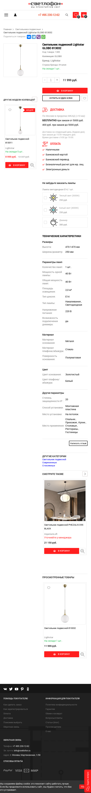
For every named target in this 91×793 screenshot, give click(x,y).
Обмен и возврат (54, 713)
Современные (49, 462)
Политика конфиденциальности (61, 705)
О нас (48, 731)
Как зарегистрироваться (15, 709)
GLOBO (58, 56)
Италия (62, 64)
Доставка (8, 718)
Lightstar (9, 148)
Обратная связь (11, 727)
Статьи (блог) (52, 722)
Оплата (7, 713)
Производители (53, 727)
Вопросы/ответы (54, 718)
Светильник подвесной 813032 (60, 628)
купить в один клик (61, 98)
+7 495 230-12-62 (47, 15)
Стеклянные (48, 465)
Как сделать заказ (12, 705)
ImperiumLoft (50, 534)
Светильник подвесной (54, 459)
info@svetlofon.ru (22, 750)
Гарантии (50, 709)
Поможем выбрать (12, 722)
